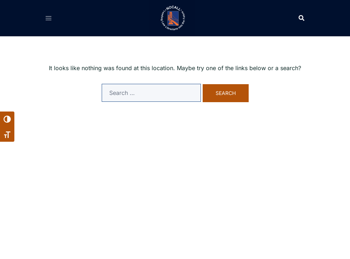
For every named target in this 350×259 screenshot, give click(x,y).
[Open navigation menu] (48, 18)
